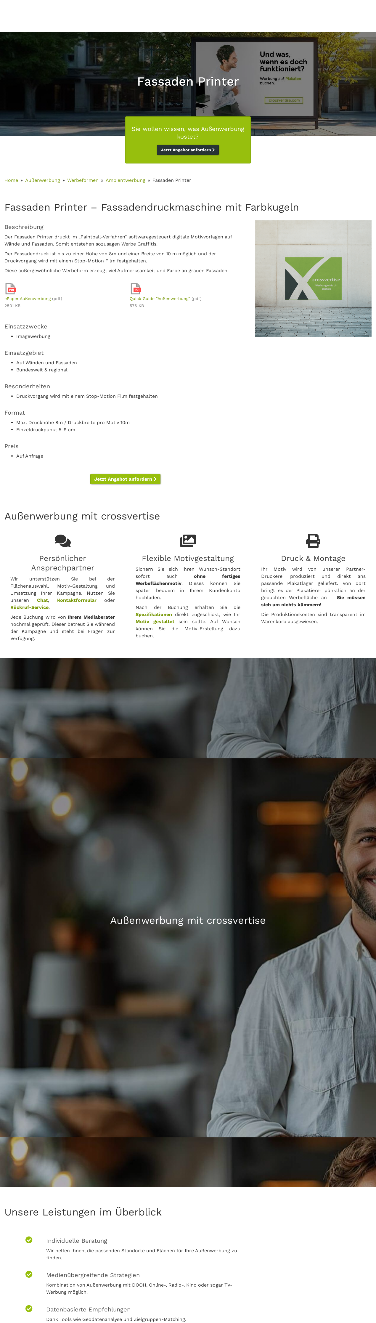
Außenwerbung (42, 180)
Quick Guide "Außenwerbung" (160, 298)
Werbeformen (83, 180)
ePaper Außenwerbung (27, 298)
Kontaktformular (77, 600)
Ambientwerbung (125, 180)
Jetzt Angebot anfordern (188, 149)
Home (11, 180)
